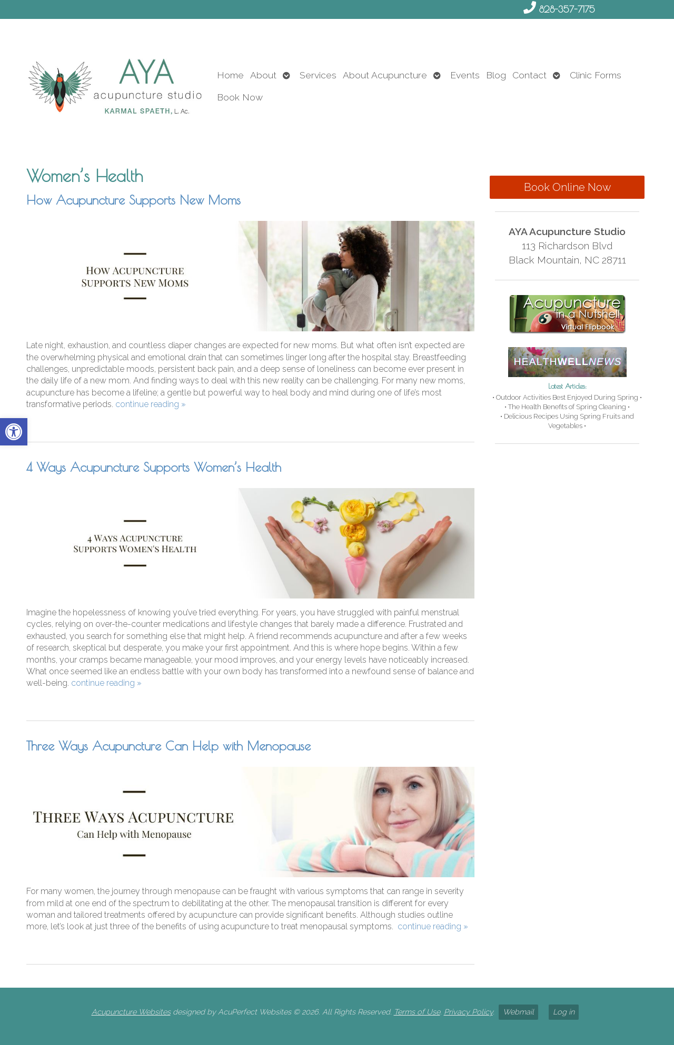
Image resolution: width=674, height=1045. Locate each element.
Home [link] (230, 74)
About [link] (263, 74)
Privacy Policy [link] (468, 1011)
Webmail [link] (518, 1011)
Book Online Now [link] (567, 187)
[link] (13, 431)
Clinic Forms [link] (595, 74)
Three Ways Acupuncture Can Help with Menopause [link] (168, 745)
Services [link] (318, 74)
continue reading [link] (150, 404)
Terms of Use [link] (417, 1011)
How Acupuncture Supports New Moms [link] (133, 199)
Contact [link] (529, 74)
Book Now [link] (240, 97)
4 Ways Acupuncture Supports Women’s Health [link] (153, 467)
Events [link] (465, 74)
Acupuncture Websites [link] (131, 1011)
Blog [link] (496, 74)
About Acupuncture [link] (385, 74)
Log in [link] (563, 1011)
